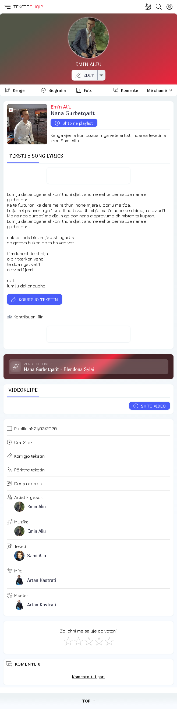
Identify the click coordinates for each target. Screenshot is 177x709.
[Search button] (158, 6)
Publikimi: (35, 428)
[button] (6, 6)
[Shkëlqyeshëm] (109, 640)
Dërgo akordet (29, 483)
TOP (88, 700)
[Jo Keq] (78, 640)
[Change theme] (148, 6)
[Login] (169, 6)
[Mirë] (88, 640)
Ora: (23, 442)
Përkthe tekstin (29, 469)
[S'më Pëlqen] (68, 640)
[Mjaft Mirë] (99, 640)
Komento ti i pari (88, 676)
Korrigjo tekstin (29, 456)
